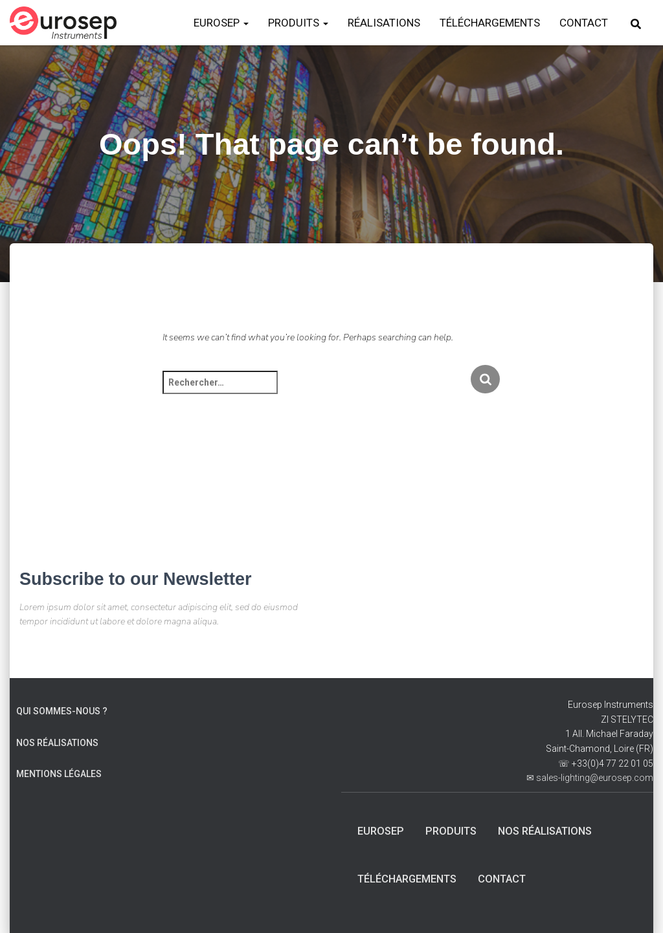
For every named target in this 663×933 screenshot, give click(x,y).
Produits (455, 829)
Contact (513, 878)
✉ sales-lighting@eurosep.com (589, 776)
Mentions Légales (59, 772)
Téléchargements (411, 878)
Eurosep (382, 829)
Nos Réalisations (57, 741)
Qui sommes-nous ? (61, 710)
